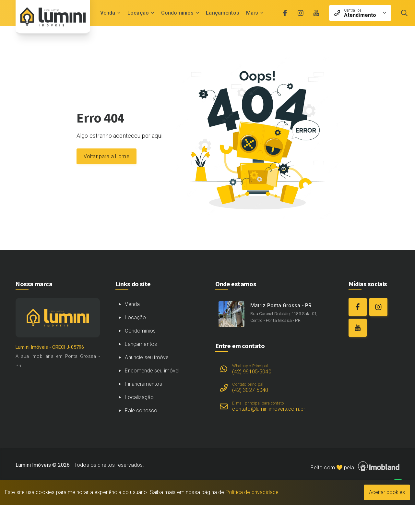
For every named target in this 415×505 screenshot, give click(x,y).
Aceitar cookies (387, 492)
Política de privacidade (252, 492)
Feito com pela (355, 466)
